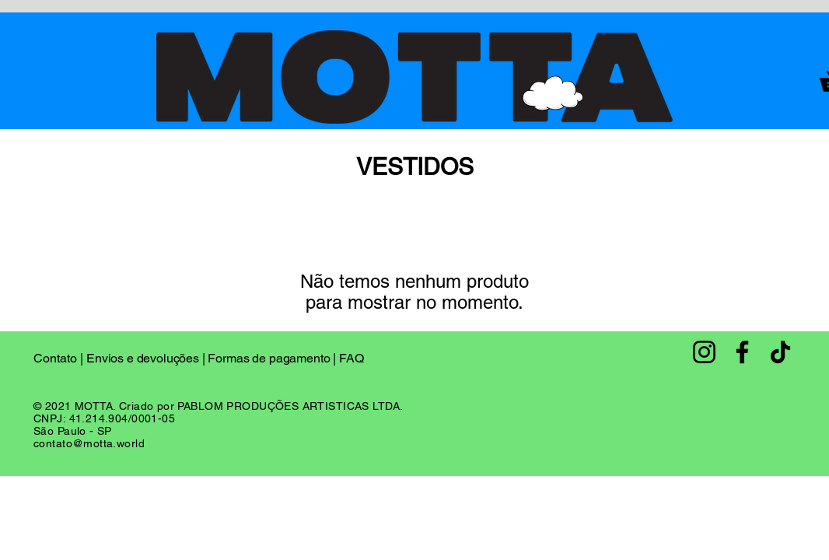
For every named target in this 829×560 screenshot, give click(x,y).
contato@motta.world (89, 443)
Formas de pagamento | (273, 358)
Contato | (59, 358)
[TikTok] (780, 352)
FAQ (351, 358)
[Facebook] (742, 352)
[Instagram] (704, 352)
